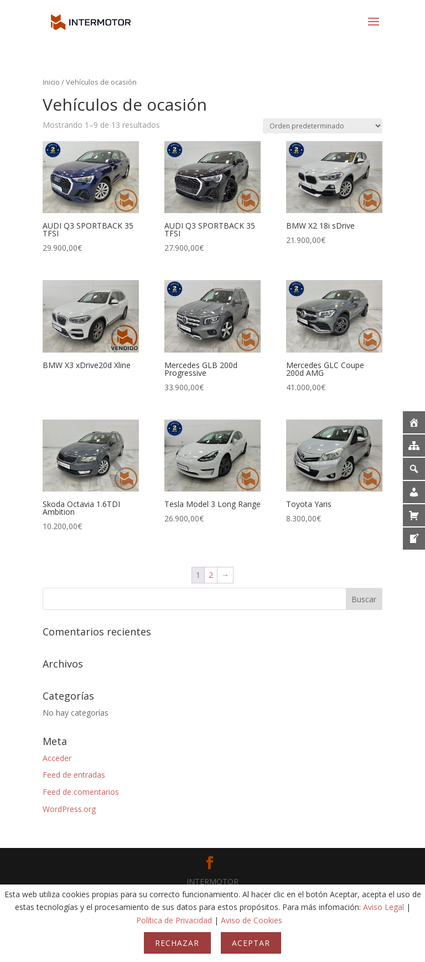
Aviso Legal (383, 907)
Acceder (57, 758)
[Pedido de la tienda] (322, 125)
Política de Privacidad (174, 920)
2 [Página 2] (211, 575)
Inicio (51, 82)
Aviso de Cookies (251, 920)
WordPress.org (69, 809)
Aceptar (251, 943)
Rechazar (177, 943)
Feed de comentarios (81, 792)
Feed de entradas (74, 774)
